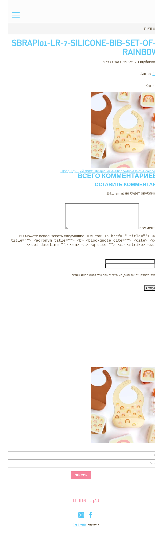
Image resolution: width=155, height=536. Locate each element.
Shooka (149, 74)
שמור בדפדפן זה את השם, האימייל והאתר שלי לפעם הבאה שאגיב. (106, 277)
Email (150, 263)
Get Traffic (71, 526)
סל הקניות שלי (143, 16)
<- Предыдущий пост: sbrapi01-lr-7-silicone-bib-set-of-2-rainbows (103, 171)
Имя (151, 258)
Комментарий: (142, 228)
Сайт (150, 267)
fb (82, 517)
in (73, 517)
